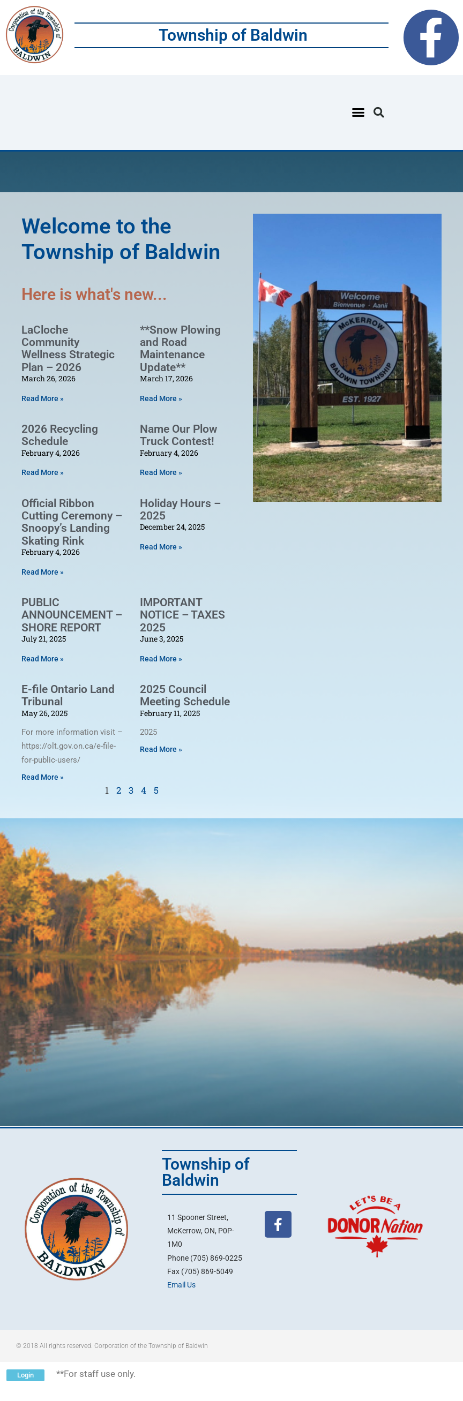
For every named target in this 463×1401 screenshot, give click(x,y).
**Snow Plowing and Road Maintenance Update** (180, 348)
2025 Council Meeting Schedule (185, 695)
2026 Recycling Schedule (59, 435)
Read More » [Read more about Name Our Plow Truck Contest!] (161, 472)
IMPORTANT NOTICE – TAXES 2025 (182, 615)
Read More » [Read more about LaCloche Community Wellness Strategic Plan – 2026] (42, 398)
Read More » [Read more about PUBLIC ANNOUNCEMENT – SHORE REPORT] (42, 658)
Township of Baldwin (233, 35)
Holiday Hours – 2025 (180, 509)
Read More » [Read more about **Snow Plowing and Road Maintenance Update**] (161, 398)
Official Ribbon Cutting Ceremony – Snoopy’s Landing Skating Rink (71, 522)
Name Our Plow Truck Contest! (179, 435)
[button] (358, 112)
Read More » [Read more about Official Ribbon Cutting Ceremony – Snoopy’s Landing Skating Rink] (42, 572)
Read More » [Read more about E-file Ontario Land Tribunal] (42, 777)
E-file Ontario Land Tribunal (68, 695)
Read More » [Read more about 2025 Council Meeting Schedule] (161, 749)
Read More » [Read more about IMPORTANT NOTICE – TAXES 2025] (161, 658)
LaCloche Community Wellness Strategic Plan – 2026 (68, 348)
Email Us (181, 1285)
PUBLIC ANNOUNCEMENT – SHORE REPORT (71, 615)
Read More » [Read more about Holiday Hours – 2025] (161, 547)
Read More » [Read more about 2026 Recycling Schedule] (42, 472)
